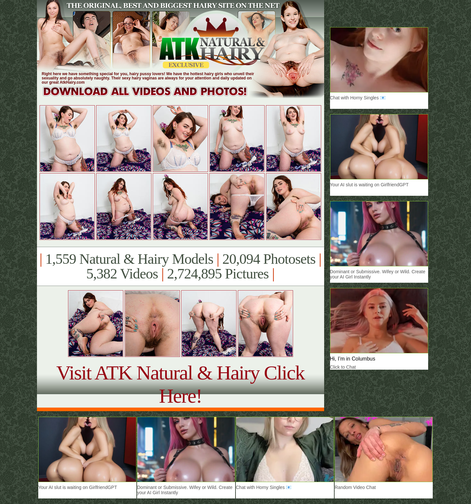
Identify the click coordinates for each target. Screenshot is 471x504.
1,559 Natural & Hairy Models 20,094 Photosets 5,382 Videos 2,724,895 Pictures (180, 266)
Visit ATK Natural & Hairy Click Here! (180, 384)
